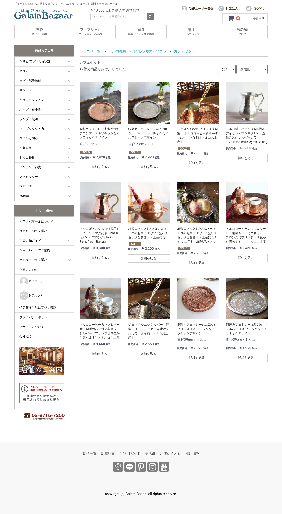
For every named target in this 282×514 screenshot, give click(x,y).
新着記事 (108, 453)
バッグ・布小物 (30, 109)
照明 (192, 32)
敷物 (40, 32)
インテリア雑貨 (30, 167)
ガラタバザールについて (36, 221)
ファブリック (90, 32)
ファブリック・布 (31, 128)
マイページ (31, 281)
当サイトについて (31, 326)
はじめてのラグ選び (33, 231)
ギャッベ (25, 90)
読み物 (242, 32)
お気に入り (31, 295)
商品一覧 (89, 453)
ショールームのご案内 (34, 250)
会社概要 (25, 336)
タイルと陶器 (28, 138)
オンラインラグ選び (33, 260)
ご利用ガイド (130, 453)
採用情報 (193, 453)
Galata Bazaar (137, 494)
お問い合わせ (28, 269)
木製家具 (25, 148)
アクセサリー (28, 176)
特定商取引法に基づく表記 (37, 307)
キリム (24, 71)
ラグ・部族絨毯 (30, 80)
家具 (141, 32)
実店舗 (150, 453)
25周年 (24, 196)
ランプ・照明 (28, 119)
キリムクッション (31, 100)
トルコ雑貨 (27, 157)
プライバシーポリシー (34, 317)
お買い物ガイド (30, 240)
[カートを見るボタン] (234, 18)
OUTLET (25, 186)
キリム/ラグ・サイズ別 (35, 61)
